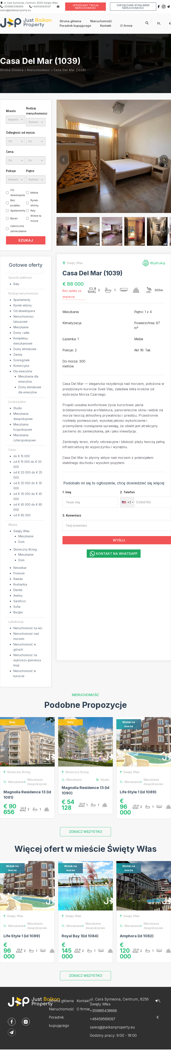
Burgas (18, 612)
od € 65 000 (22, 515)
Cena (10, 151)
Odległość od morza (20, 132)
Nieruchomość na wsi (27, 628)
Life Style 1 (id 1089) (138, 792)
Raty (33, 210)
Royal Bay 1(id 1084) (80, 936)
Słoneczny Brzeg (25, 549)
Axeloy (18, 595)
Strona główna (70, 21)
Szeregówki (21, 360)
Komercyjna (21, 365)
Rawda (18, 579)
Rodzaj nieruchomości (35, 110)
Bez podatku (15, 203)
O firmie (126, 26)
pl (159, 23)
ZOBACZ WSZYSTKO (85, 832)
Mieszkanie (21, 327)
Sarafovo (19, 601)
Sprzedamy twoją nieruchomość (85, 6)
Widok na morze (35, 218)
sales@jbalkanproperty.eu (112, 1027)
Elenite (17, 590)
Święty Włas (21, 531)
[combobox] (127, 502)
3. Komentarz (71, 515)
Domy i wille (21, 332)
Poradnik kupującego (75, 26)
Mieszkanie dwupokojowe (35, 782)
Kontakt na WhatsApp (113, 553)
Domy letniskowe (24, 349)
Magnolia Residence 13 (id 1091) (27, 794)
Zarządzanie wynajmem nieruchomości (133, 6)
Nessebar (20, 567)
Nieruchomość (101, 21)
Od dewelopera (17, 192)
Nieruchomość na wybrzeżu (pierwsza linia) (27, 660)
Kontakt (105, 26)
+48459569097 (40, 6)
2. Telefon (127, 492)
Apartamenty (17, 210)
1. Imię (66, 492)
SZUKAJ (25, 240)
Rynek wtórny (34, 203)
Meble (34, 192)
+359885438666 (11, 6)
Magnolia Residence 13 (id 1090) (85, 790)
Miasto (11, 111)
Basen (14, 218)
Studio (17, 408)
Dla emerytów (22, 371)
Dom (21, 541)
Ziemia (17, 354)
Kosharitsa (20, 584)
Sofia (16, 606)
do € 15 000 (21, 456)
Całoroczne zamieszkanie (18, 228)
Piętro (30, 171)
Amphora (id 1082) (137, 936)
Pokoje (11, 171)
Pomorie (19, 573)
